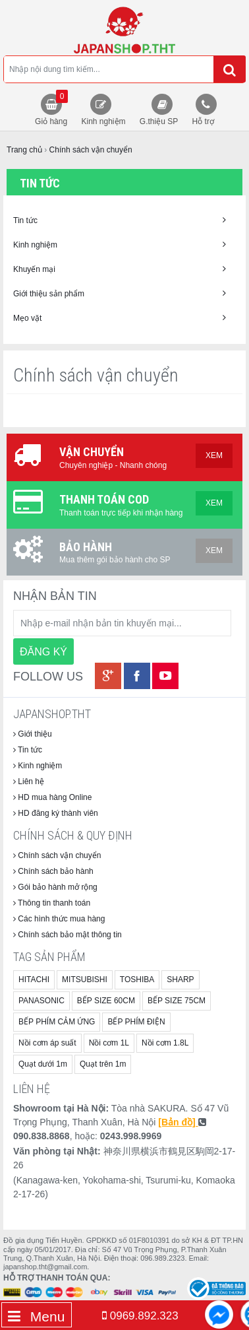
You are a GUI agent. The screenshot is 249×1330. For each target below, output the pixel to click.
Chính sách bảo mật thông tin (67, 934)
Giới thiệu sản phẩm (119, 293)
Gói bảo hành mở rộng (55, 887)
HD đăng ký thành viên (55, 813)
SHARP (180, 979)
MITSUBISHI (84, 979)
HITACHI (33, 979)
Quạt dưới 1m (42, 1064)
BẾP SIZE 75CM (177, 1000)
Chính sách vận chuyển (57, 855)
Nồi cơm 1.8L (165, 1042)
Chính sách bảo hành (53, 871)
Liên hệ (28, 781)
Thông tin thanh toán (51, 903)
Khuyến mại (119, 269)
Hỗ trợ (203, 121)
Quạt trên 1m (103, 1064)
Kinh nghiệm (103, 121)
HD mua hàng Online (52, 797)
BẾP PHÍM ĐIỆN (136, 1021)
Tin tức (119, 220)
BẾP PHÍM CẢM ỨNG (56, 1021)
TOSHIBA (137, 979)
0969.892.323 (140, 1316)
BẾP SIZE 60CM (106, 1000)
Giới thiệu (32, 734)
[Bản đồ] (178, 1122)
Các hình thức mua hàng (59, 918)
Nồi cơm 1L (109, 1042)
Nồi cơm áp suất (47, 1042)
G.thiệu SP (159, 121)
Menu (36, 1316)
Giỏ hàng (51, 108)
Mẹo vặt (119, 318)
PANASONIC (41, 1000)
